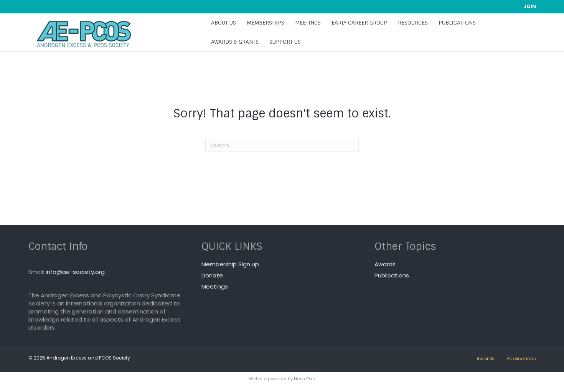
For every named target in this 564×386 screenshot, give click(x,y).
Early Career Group (357, 22)
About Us (221, 22)
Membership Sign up (230, 264)
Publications (454, 22)
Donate (212, 275)
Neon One (304, 379)
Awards (385, 264)
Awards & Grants (232, 41)
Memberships (263, 22)
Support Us (282, 41)
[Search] (282, 145)
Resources (410, 22)
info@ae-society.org (75, 272)
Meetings (305, 22)
